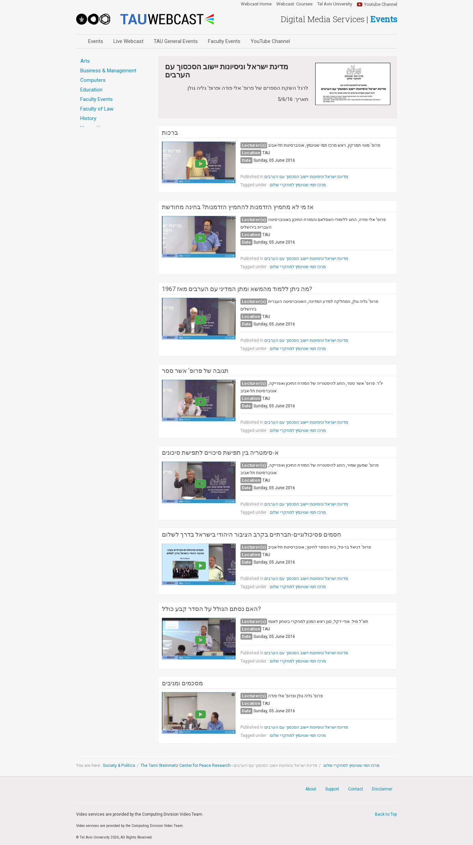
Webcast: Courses (294, 4)
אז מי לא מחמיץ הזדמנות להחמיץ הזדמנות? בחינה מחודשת (238, 207)
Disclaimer (382, 789)
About (310, 789)
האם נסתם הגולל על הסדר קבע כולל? (211, 609)
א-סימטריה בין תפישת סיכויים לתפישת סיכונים (220, 452)
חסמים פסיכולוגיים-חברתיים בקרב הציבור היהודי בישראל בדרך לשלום (251, 534)
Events (95, 41)
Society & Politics (119, 765)
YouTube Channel (270, 41)
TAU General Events (176, 41)
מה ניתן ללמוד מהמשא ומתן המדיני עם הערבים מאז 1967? (237, 289)
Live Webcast (128, 41)
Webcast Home (256, 4)
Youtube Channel (380, 4)
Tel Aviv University (334, 4)
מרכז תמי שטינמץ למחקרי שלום (298, 185)
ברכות (170, 132)
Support (332, 789)
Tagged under (253, 185)
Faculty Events (224, 41)
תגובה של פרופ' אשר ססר (195, 370)
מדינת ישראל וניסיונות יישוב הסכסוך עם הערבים (306, 176)
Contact (355, 789)
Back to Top (386, 814)
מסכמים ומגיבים (182, 683)
